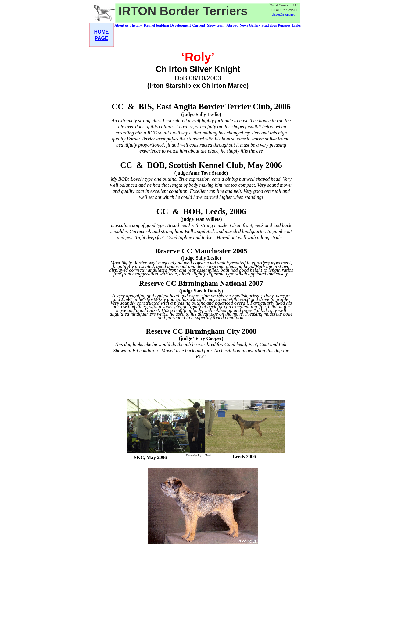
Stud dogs (269, 25)
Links (296, 25)
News (244, 25)
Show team (215, 25)
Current (198, 25)
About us (121, 25)
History (136, 25)
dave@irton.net (283, 14)
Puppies (284, 25)
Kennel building (156, 25)
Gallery (255, 25)
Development (180, 25)
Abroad (232, 25)
